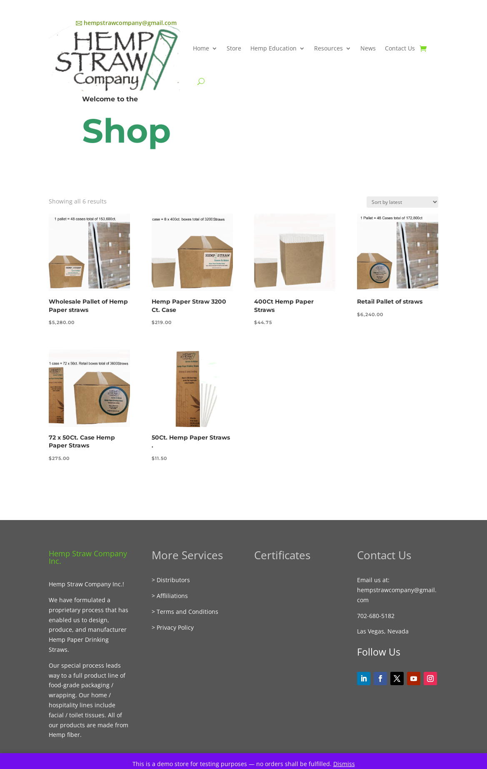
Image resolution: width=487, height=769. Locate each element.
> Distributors (171, 580)
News (368, 48)
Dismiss (344, 764)
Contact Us (400, 48)
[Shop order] (402, 202)
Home (201, 48)
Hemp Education (273, 48)
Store (234, 48)
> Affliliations (170, 596)
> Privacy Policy (173, 627)
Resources (328, 48)
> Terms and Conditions (185, 612)
